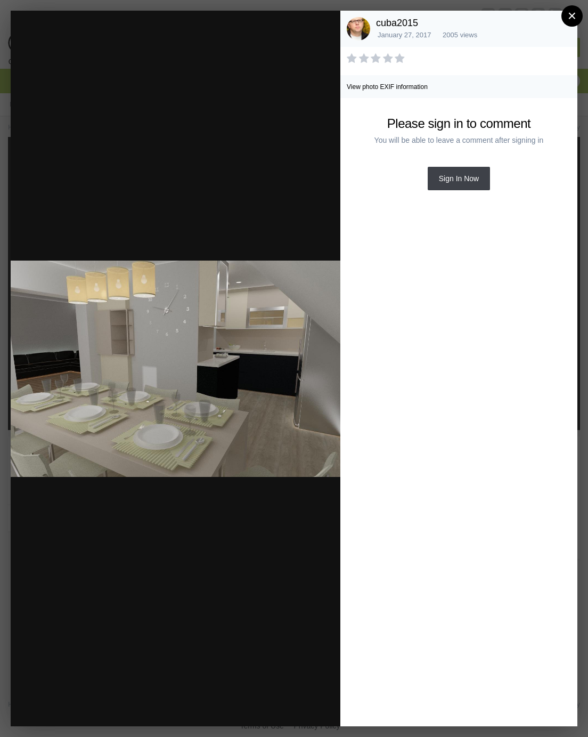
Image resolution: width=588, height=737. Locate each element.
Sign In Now (459, 178)
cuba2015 (397, 23)
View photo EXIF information (387, 87)
